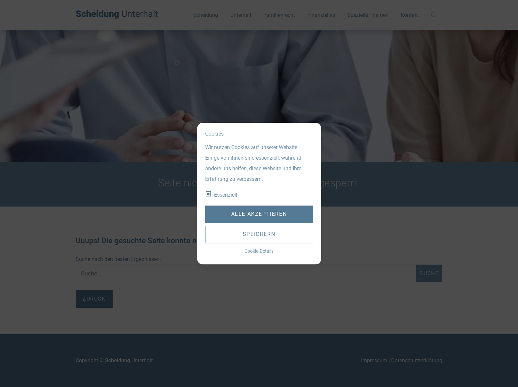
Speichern (259, 234)
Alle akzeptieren (259, 214)
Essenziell (225, 195)
